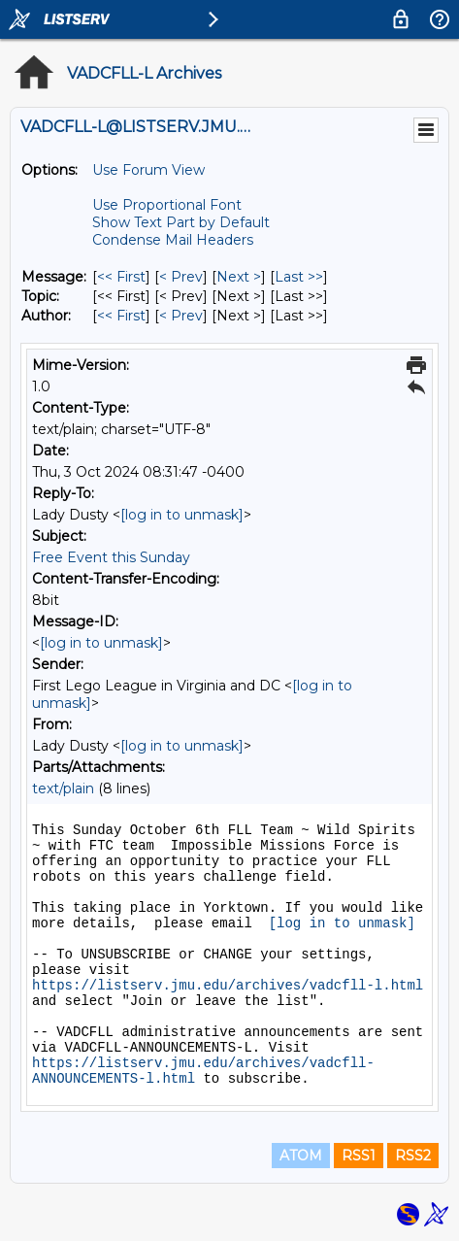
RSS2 (413, 1155)
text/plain (63, 788)
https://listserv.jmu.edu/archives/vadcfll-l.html (227, 985)
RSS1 (359, 1155)
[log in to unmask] (182, 514)
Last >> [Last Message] (299, 276)
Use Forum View (148, 170)
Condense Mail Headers (172, 240)
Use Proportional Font (167, 205)
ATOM (300, 1155)
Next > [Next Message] (238, 276)
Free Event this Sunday (111, 557)
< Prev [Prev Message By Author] (181, 315)
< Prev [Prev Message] (181, 276)
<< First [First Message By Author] (121, 315)
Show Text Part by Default (181, 222)
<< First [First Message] (121, 276)
